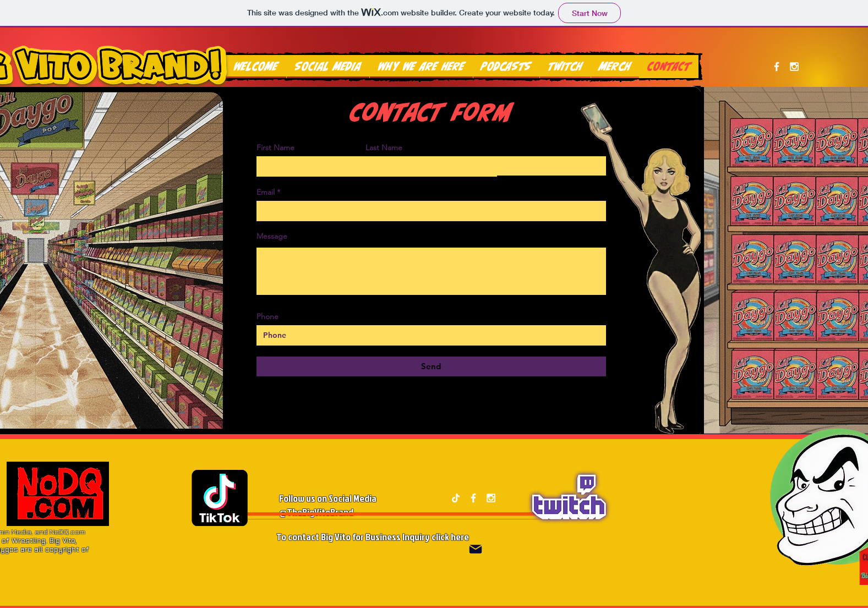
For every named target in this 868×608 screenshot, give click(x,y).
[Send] (431, 366)
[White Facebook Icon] (777, 67)
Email (265, 192)
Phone (267, 316)
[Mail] (476, 549)
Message (271, 236)
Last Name (383, 147)
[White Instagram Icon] (794, 67)
